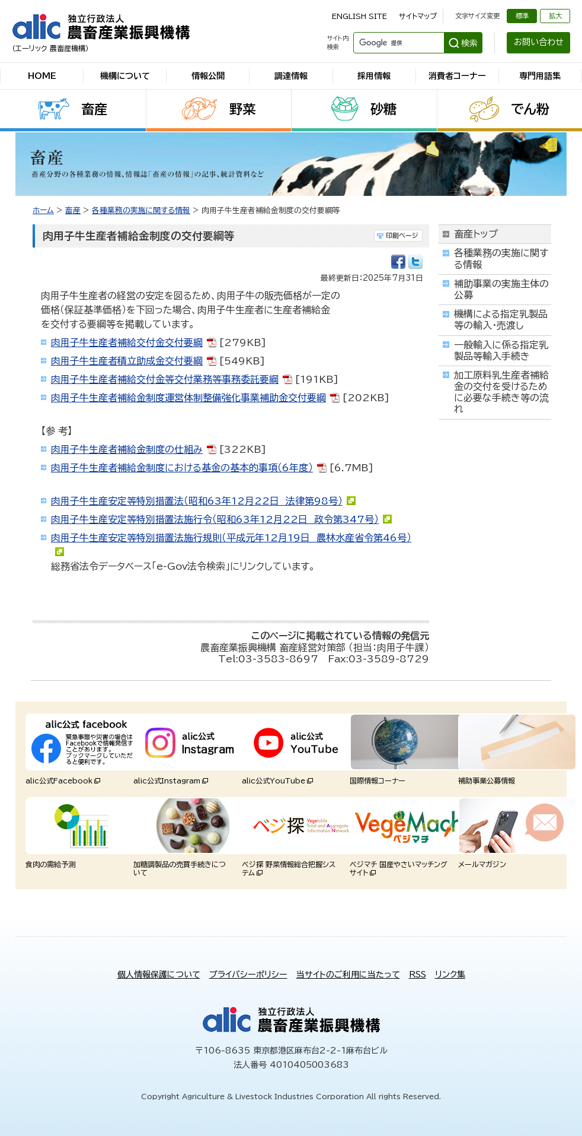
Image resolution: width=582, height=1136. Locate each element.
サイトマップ (418, 16)
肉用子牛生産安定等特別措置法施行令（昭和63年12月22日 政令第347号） (215, 519)
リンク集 (450, 974)
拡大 (555, 15)
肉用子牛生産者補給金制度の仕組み (127, 449)
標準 (522, 15)
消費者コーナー (457, 76)
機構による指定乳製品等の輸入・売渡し (501, 319)
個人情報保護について (158, 974)
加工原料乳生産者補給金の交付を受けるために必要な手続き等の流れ (501, 392)
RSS (417, 974)
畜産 (94, 109)
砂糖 (383, 109)
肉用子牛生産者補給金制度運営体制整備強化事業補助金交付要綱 (188, 397)
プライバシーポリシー (248, 974)
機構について (125, 76)
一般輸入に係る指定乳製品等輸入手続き (501, 350)
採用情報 (374, 76)
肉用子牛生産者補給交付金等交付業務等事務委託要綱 (165, 379)
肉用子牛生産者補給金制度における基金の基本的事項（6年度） (182, 467)
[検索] (397, 42)
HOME (42, 76)
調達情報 (291, 76)
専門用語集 (540, 76)
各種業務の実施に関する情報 (141, 210)
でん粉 (530, 109)
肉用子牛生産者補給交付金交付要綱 (127, 342)
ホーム (43, 210)
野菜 (242, 109)
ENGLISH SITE (359, 16)
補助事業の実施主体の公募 (501, 289)
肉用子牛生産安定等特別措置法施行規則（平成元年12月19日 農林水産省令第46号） (231, 537)
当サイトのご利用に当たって (348, 974)
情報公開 (208, 76)
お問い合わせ (539, 42)
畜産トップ (476, 234)
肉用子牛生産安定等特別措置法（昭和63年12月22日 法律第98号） (197, 501)
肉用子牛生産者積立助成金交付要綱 (127, 361)
